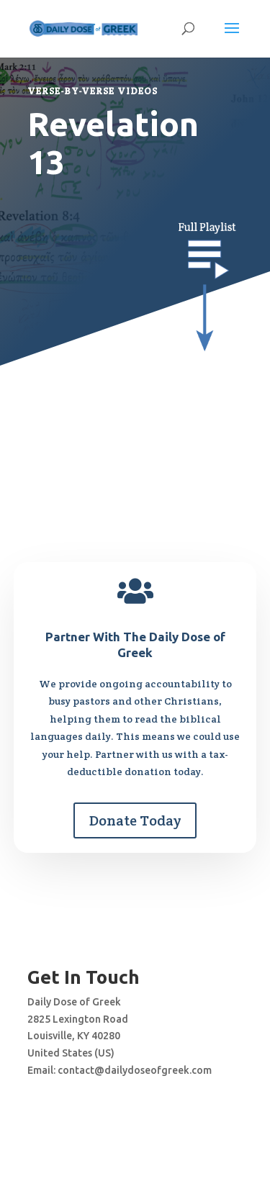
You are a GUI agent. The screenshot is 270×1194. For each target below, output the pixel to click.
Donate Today (135, 820)
